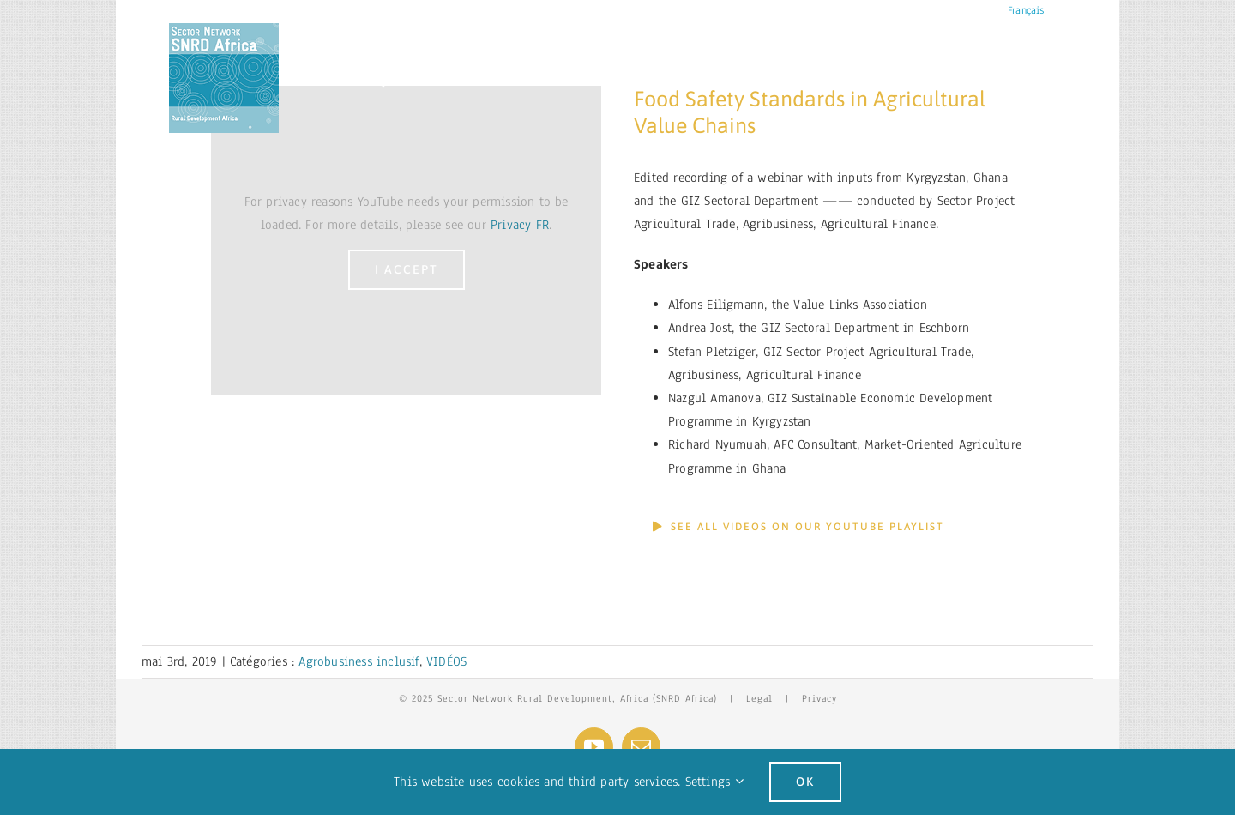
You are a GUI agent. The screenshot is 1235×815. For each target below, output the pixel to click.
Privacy (819, 698)
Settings (714, 781)
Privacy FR (520, 224)
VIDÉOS (446, 661)
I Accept (406, 269)
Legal (759, 698)
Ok (805, 781)
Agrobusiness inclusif (358, 661)
